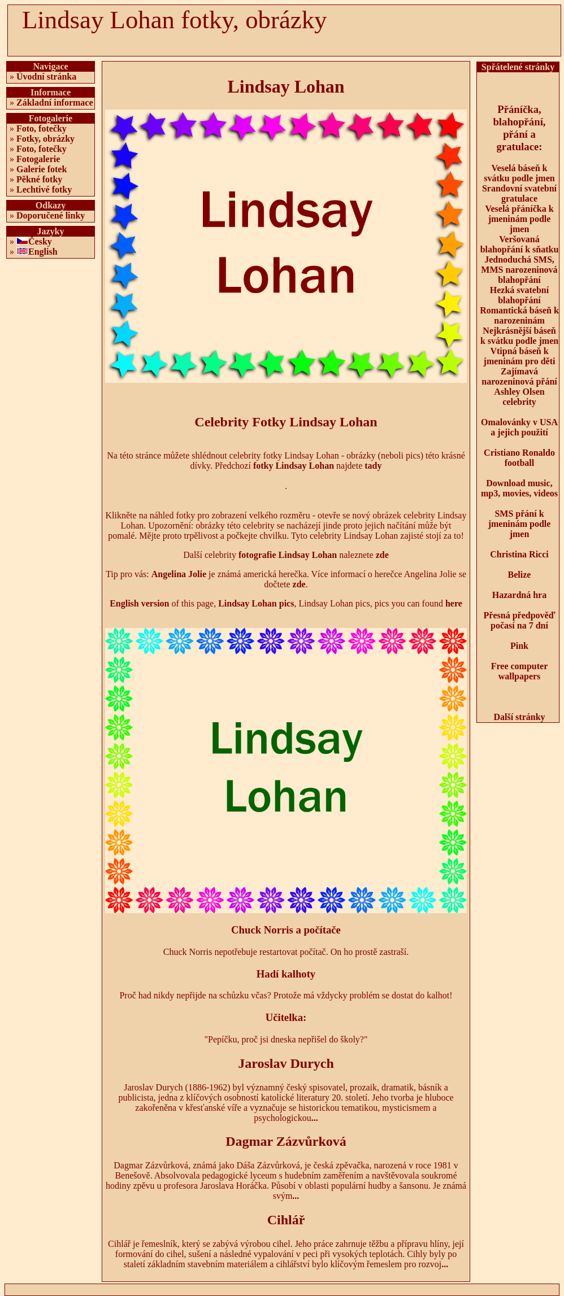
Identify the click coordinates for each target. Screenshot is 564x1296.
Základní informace (54, 102)
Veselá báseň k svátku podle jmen (519, 173)
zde (382, 555)
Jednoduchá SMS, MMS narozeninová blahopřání (519, 270)
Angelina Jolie (178, 574)
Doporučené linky (50, 215)
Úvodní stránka (46, 76)
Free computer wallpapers (519, 671)
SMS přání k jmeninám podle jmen (519, 524)
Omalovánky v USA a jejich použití (519, 427)
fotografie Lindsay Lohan (287, 555)
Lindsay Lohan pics (256, 603)
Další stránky (519, 717)
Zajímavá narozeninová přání (519, 376)
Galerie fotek (41, 169)
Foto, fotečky (41, 128)
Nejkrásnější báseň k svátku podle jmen (519, 336)
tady (373, 465)
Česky (40, 241)
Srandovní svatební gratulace (519, 193)
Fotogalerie (38, 159)
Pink (519, 646)
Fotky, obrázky (45, 138)
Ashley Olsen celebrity (519, 397)
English (43, 251)
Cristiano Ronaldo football (519, 458)
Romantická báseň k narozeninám (519, 315)
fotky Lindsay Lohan (293, 465)
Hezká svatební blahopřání (519, 295)
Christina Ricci (519, 554)
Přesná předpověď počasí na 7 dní (520, 620)
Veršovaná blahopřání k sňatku (519, 244)
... (314, 1118)
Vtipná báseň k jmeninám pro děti (520, 356)
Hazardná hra (519, 595)
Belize (519, 574)
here (453, 603)
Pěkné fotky (39, 179)
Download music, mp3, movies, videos (519, 488)
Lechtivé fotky (44, 189)
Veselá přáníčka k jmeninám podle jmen (519, 219)
